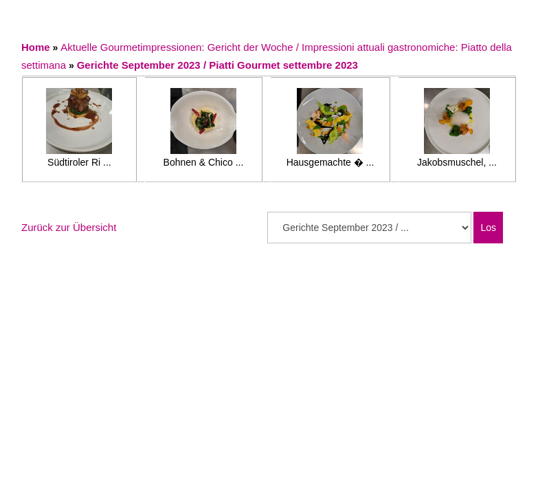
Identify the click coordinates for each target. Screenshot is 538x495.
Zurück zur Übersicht (68, 227)
